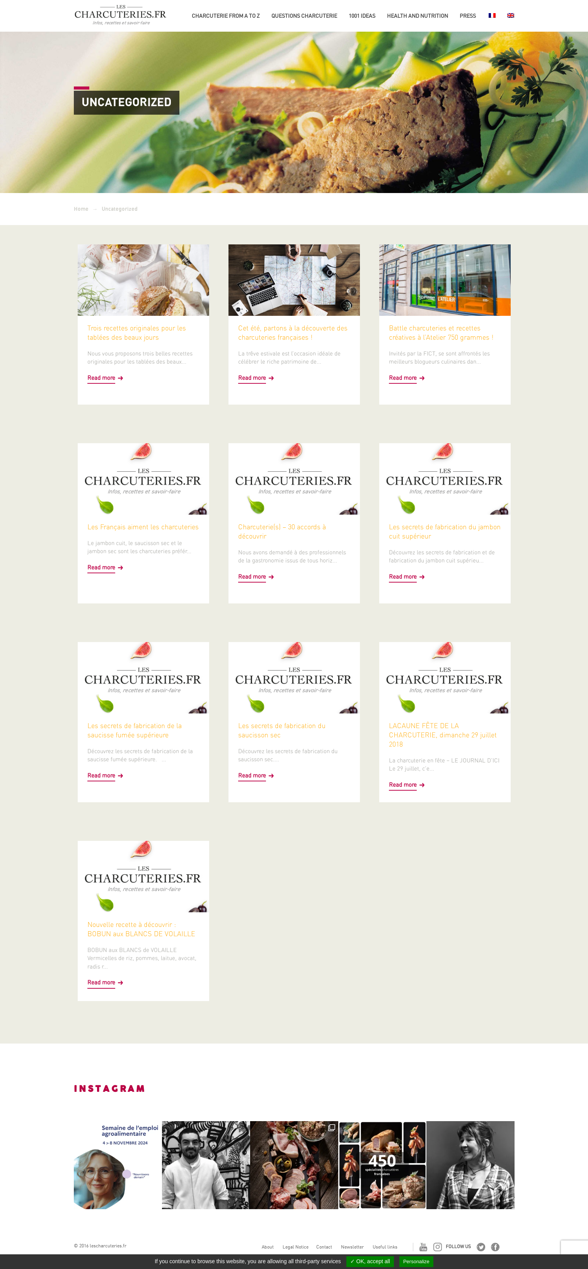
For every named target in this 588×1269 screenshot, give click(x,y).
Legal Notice (295, 1247)
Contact (324, 1247)
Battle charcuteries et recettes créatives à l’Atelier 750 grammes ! (441, 333)
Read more (101, 377)
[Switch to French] (491, 18)
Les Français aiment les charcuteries (143, 526)
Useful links (385, 1247)
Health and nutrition (417, 16)
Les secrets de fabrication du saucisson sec (282, 730)
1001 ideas (362, 16)
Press (468, 16)
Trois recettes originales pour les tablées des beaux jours (136, 333)
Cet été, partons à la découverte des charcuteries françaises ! (293, 333)
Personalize (416, 1261)
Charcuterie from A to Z (226, 16)
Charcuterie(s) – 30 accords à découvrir (282, 531)
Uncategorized (120, 209)
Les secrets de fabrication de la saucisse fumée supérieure (134, 730)
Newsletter (352, 1247)
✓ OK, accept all (370, 1261)
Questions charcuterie (304, 16)
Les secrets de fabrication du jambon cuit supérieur (445, 531)
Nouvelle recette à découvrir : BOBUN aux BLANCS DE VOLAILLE (141, 929)
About (268, 1247)
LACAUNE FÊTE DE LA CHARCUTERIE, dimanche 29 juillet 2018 (443, 735)
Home (81, 209)
